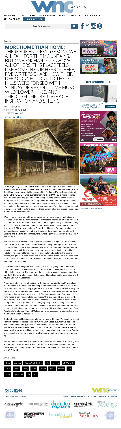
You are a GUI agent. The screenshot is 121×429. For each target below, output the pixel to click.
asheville (56, 363)
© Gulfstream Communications (15, 396)
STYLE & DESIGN (12, 19)
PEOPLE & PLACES (94, 15)
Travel (8, 369)
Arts (47, 363)
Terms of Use (112, 396)
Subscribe (102, 396)
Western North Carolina (33, 363)
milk (69, 369)
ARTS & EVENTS (47, 15)
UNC (35, 375)
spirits (8, 375)
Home (8, 363)
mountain (17, 363)
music (34, 369)
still (28, 375)
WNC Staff (22, 110)
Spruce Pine (18, 375)
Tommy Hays (15, 107)
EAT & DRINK (28, 15)
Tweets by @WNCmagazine (91, 208)
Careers (94, 396)
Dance (52, 369)
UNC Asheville (68, 363)
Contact (87, 396)
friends (61, 369)
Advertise (66, 396)
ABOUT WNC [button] (11, 15)
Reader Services (77, 396)
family (25, 369)
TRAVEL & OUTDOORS (70, 15)
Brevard (43, 369)
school (16, 369)
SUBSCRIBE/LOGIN (34, 19)
